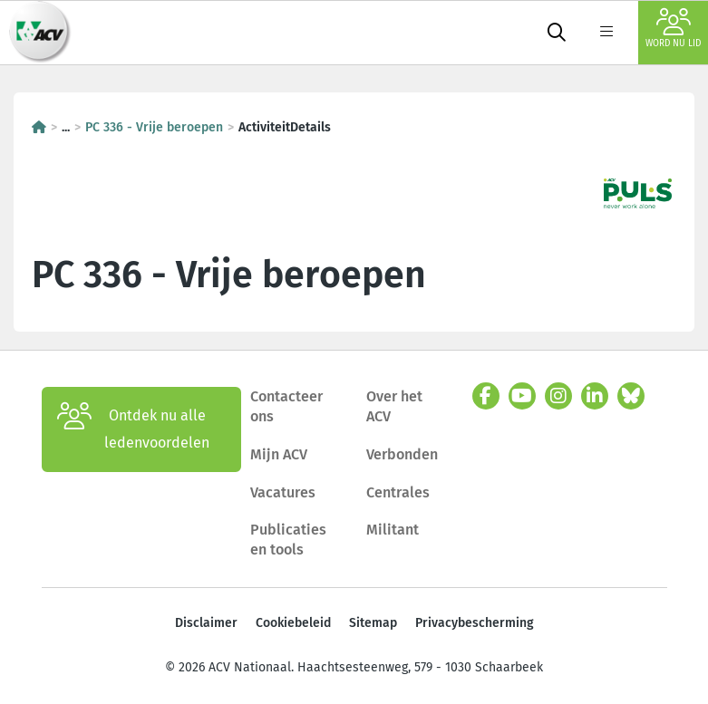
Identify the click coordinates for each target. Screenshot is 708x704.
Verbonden (402, 454)
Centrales (398, 492)
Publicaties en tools (288, 539)
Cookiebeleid (293, 623)
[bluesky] (631, 396)
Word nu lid (673, 28)
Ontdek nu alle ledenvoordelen (133, 429)
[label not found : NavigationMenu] (606, 32)
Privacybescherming (474, 623)
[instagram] (558, 396)
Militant (392, 529)
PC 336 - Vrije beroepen (154, 127)
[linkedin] (594, 396)
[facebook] (485, 396)
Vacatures (282, 492)
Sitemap (373, 623)
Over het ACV (394, 406)
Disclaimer (206, 623)
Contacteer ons (286, 406)
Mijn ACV (278, 454)
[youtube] (522, 396)
